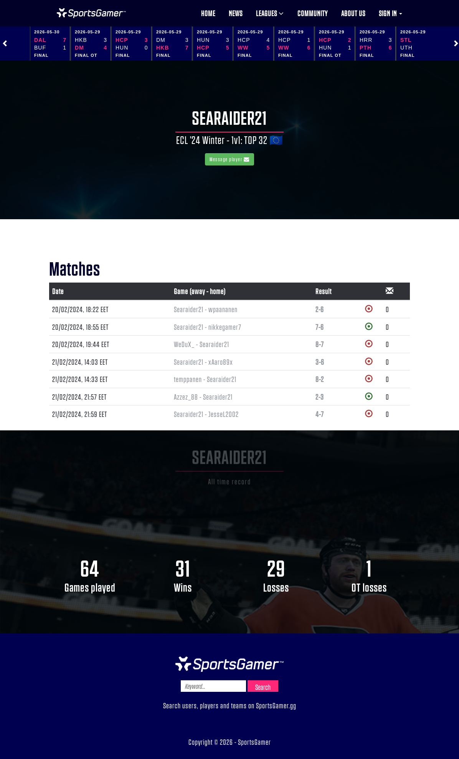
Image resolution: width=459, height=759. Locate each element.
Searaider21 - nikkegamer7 (207, 326)
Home (208, 13)
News (236, 13)
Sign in (390, 13)
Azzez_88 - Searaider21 (203, 396)
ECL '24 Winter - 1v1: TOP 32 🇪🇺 (229, 139)
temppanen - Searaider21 (205, 379)
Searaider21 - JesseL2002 (206, 413)
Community (312, 13)
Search (263, 686)
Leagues (270, 13)
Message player (229, 159)
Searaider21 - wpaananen (206, 309)
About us (353, 13)
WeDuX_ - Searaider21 (201, 344)
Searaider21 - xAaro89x (203, 361)
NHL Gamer (91, 13)
